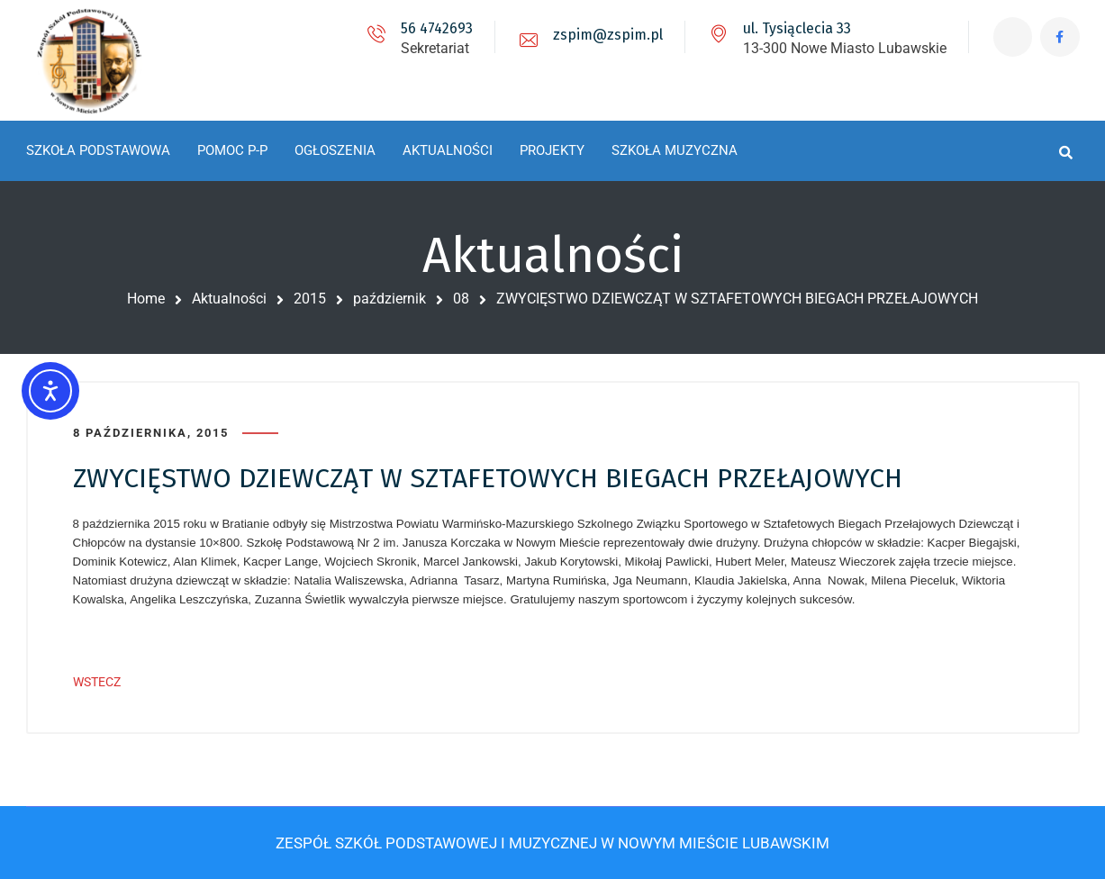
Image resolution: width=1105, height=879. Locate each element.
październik (389, 298)
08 (461, 298)
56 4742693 (434, 28)
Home (146, 298)
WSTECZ (97, 682)
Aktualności (229, 298)
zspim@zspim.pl (605, 34)
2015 (310, 298)
